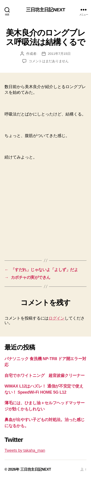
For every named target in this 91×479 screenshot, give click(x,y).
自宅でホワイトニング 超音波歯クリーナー (45, 375)
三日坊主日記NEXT (45, 9)
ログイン (57, 318)
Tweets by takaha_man (25, 450)
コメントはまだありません (49, 61)
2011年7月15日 (59, 53)
